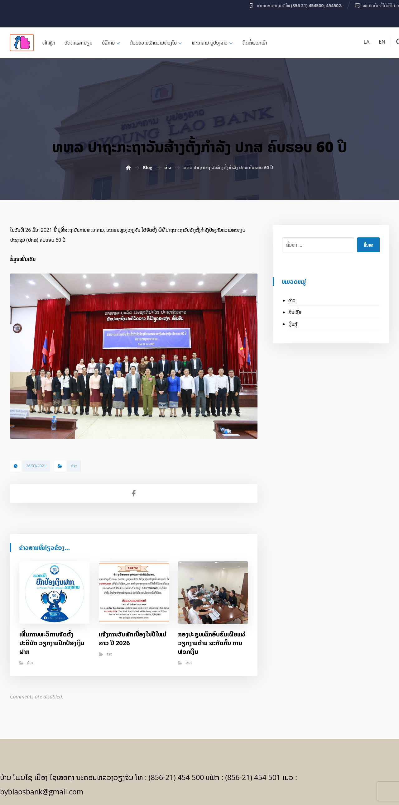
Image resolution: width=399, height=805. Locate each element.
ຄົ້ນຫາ (368, 245)
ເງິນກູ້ (292, 324)
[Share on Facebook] (134, 493)
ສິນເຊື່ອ (294, 312)
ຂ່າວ (74, 466)
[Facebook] (12, 12)
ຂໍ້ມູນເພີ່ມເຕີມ (23, 259)
